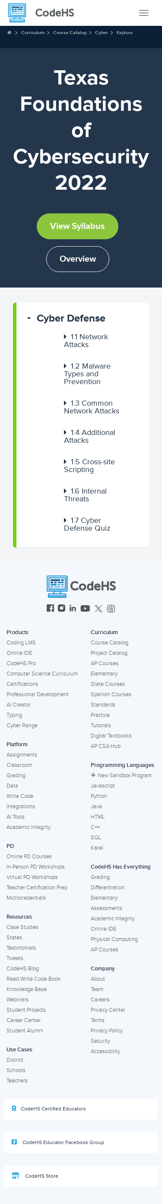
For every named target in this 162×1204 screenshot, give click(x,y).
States (14, 937)
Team (97, 989)
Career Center (23, 1020)
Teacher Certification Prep (36, 887)
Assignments (21, 754)
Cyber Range (22, 725)
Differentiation (107, 887)
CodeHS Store (35, 1176)
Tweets (14, 958)
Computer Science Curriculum (42, 673)
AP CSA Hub (106, 746)
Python (99, 796)
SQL (96, 837)
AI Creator (18, 704)
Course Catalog (69, 32)
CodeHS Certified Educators (49, 1108)
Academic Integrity (28, 827)
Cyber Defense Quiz (87, 524)
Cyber (101, 32)
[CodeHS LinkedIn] (72, 609)
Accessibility (105, 1051)
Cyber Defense (71, 318)
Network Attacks (86, 340)
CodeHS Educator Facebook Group (58, 1142)
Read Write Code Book (33, 979)
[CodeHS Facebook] (50, 609)
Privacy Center (108, 1010)
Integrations (20, 806)
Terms (98, 1020)
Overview (78, 259)
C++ (95, 827)
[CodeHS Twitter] (98, 609)
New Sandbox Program (121, 775)
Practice (100, 715)
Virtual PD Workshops (32, 877)
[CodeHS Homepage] (44, 13)
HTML (98, 816)
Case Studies (22, 927)
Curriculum (32, 32)
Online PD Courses (29, 856)
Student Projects (26, 1010)
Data (12, 785)
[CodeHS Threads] (111, 609)
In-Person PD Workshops (35, 866)
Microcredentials (26, 897)
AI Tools (15, 816)
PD (10, 846)
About (98, 979)
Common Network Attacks (91, 407)
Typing (14, 715)
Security (100, 1041)
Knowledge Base (26, 989)
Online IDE (19, 653)
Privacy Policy (107, 1030)
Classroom (19, 765)
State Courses (108, 684)
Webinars (17, 999)
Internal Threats (85, 494)
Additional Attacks (89, 436)
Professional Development (37, 694)
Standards (103, 704)
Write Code (19, 796)
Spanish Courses (111, 694)
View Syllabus (77, 226)
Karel (97, 847)
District (14, 1060)
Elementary (104, 673)
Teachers (17, 1080)
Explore (125, 32)
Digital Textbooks (111, 735)
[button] (82, 318)
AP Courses (104, 663)
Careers (100, 999)
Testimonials (21, 947)
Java (96, 806)
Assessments (106, 908)
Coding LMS (21, 642)
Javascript (103, 785)
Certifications (22, 684)
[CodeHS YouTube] (85, 609)
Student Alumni (24, 1030)
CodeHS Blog (22, 968)
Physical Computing (114, 939)
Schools (15, 1070)
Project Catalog (109, 653)
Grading (15, 775)
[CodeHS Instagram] (61, 609)
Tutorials (101, 725)
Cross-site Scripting (89, 465)
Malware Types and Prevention (87, 373)
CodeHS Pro (21, 663)
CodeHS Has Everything (121, 867)
